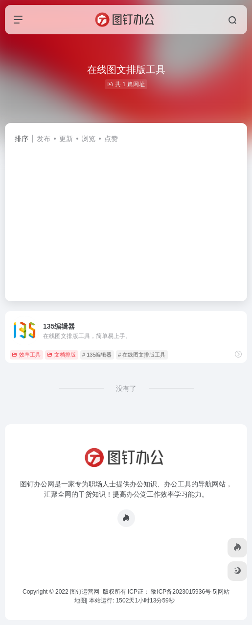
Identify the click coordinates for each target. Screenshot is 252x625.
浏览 (88, 139)
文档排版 (61, 355)
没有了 (126, 388)
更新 (66, 139)
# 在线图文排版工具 (141, 355)
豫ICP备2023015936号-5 (183, 591)
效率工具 (26, 355)
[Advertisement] (126, 218)
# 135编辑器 (97, 355)
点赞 (111, 139)
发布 (43, 139)
